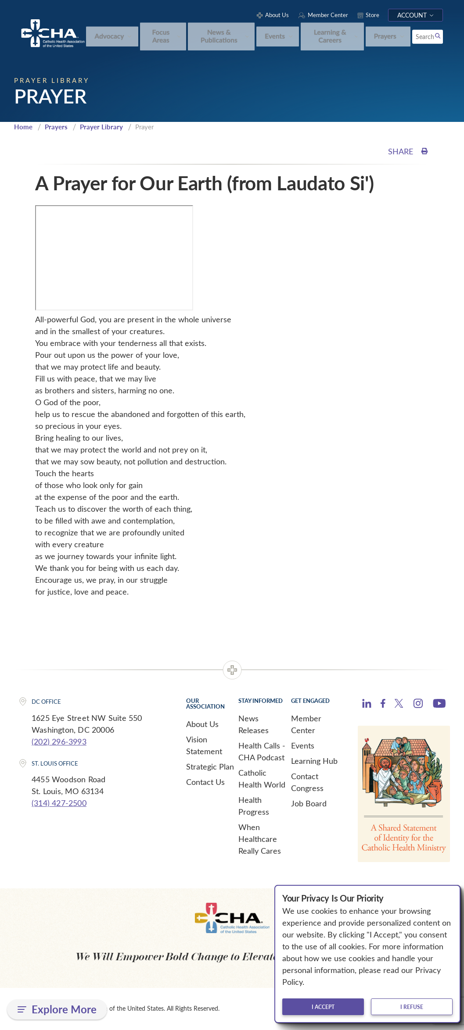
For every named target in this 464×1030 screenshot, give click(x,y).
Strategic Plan (210, 768)
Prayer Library (101, 128)
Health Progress (253, 807)
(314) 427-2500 (59, 804)
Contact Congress (307, 783)
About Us (202, 725)
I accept (323, 1006)
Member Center (306, 725)
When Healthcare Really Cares (259, 840)
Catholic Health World (261, 780)
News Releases (253, 725)
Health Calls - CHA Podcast (261, 752)
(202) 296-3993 (59, 742)
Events (302, 746)
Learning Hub (314, 762)
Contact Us (205, 783)
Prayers (56, 128)
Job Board (309, 804)
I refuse (411, 1006)
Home (23, 128)
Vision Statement (204, 746)
